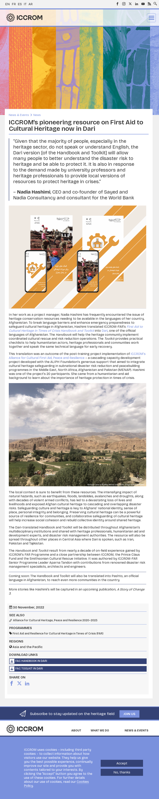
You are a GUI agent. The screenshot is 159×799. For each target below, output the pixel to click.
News (37, 115)
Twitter (130, 3)
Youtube (143, 3)
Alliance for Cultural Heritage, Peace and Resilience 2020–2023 (55, 620)
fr (14, 4)
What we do (100, 730)
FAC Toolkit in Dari (29, 668)
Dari (105, 331)
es (20, 4)
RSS (149, 3)
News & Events (19, 115)
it (25, 4)
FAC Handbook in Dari (31, 661)
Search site (154, 2)
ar (31, 4)
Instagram (123, 3)
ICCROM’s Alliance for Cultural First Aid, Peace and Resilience (77, 356)
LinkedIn (136, 3)
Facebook (117, 3)
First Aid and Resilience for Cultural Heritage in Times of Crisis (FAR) (58, 633)
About (76, 730)
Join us (129, 714)
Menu (151, 17)
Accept (121, 763)
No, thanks (121, 772)
